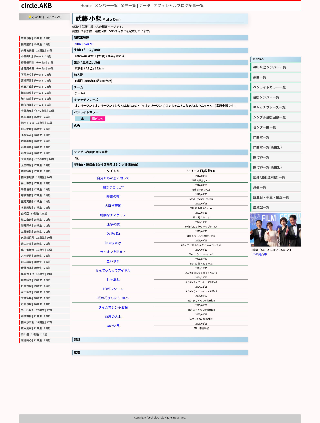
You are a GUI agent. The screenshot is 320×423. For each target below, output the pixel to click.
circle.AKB (36, 5)
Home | (87, 5)
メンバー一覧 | (107, 5)
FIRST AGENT (84, 43)
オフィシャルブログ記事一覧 (178, 5)
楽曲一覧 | (130, 5)
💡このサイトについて (44, 17)
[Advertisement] (44, 27)
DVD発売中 (259, 254)
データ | (146, 5)
